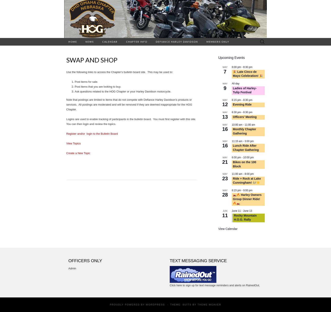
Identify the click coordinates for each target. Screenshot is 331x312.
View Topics (73, 143)
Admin (72, 268)
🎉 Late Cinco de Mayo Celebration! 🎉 (248, 74)
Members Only (217, 41)
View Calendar (227, 229)
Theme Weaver (209, 304)
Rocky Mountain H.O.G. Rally (245, 217)
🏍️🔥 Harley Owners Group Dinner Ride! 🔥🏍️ (247, 199)
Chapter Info (136, 41)
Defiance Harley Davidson (177, 41)
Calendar (110, 41)
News (89, 41)
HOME (72, 41)
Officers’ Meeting (245, 117)
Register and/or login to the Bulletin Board (92, 133)
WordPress (155, 304)
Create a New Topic (78, 153)
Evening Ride (242, 104)
